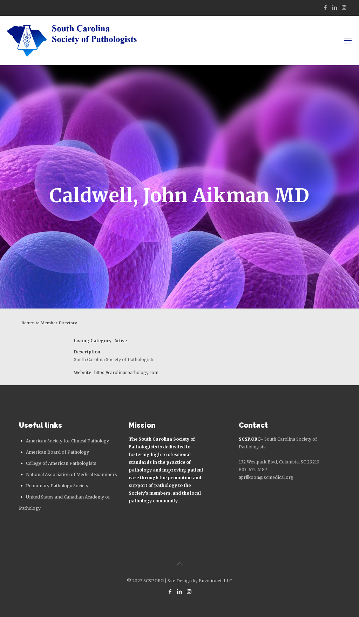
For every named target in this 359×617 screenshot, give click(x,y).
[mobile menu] (348, 40)
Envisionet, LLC (215, 580)
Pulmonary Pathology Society (57, 485)
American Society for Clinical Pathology (67, 440)
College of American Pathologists (61, 463)
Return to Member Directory (49, 322)
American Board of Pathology (57, 452)
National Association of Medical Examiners (71, 474)
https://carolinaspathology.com (126, 372)
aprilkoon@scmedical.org (266, 477)
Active (120, 340)
